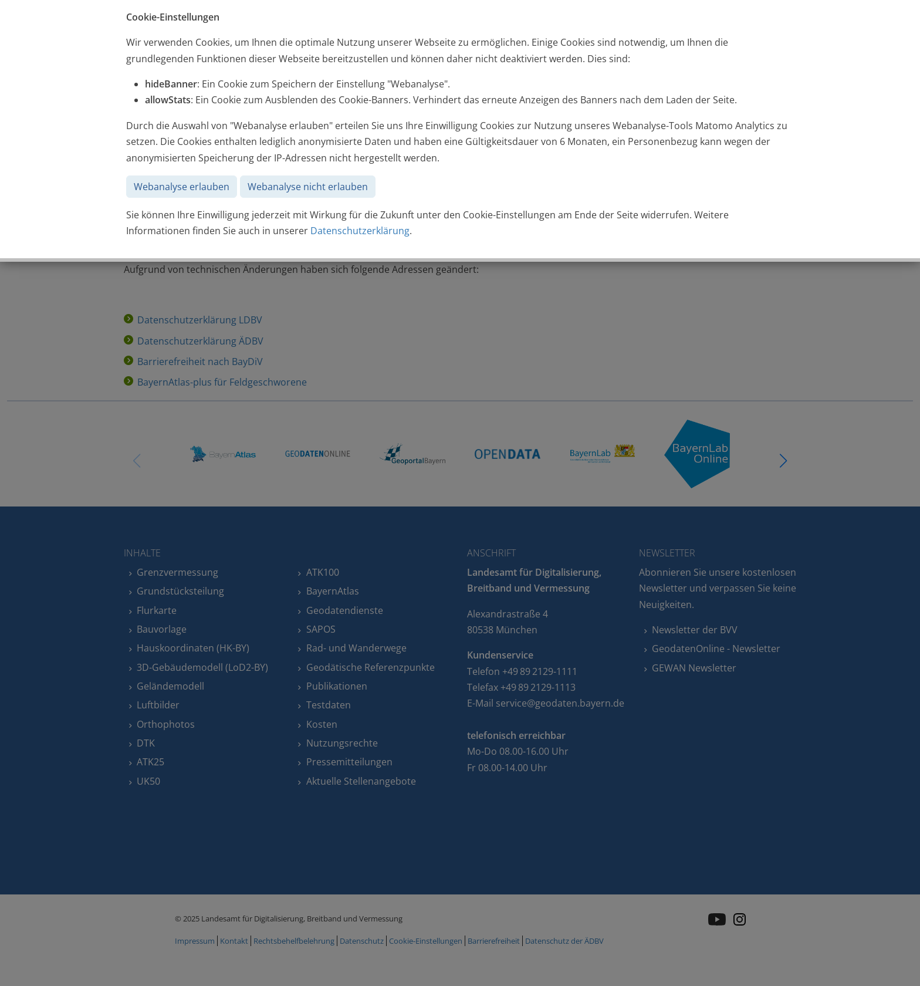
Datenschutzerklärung (360, 230)
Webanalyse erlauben (181, 186)
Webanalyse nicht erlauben (308, 186)
